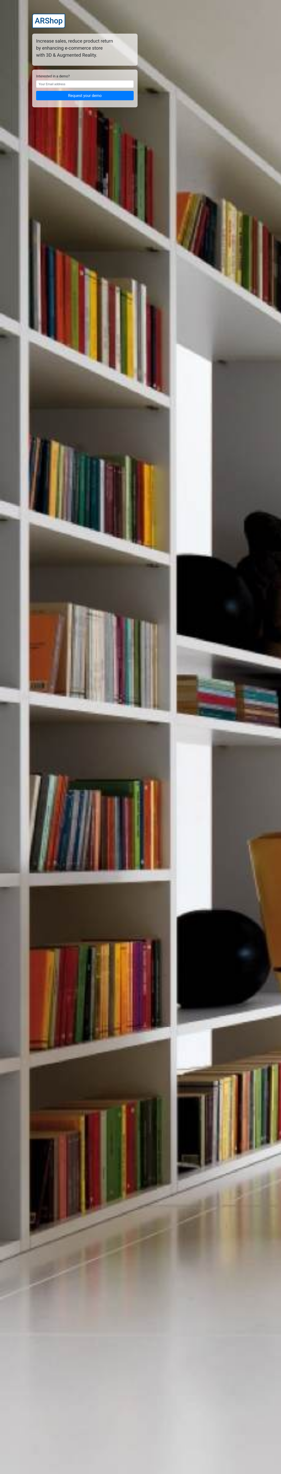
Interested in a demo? (53, 76)
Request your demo (85, 95)
